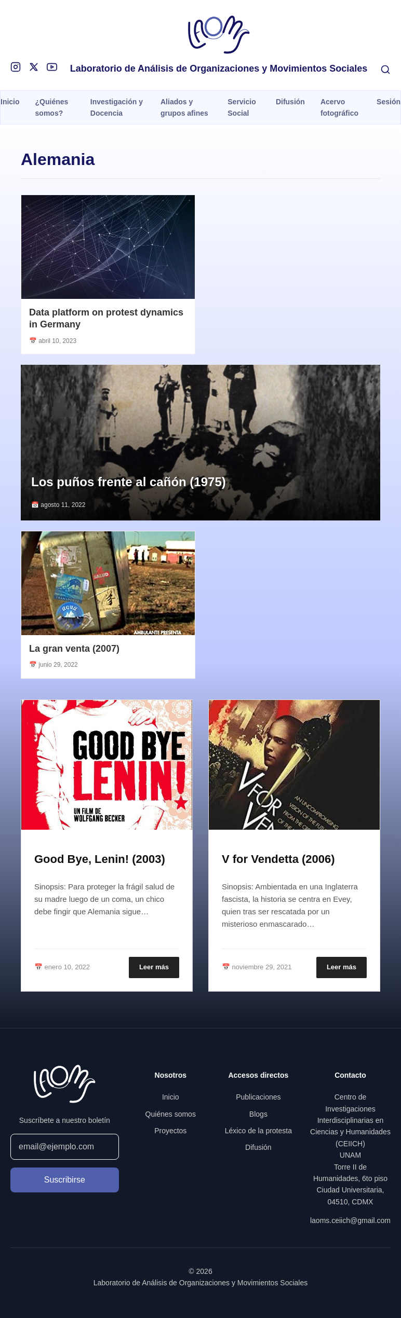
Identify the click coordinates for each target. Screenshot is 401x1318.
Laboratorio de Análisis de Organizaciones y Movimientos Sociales (219, 68)
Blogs (258, 1114)
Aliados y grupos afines (184, 107)
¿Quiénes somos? (52, 107)
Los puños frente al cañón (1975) (128, 482)
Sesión (388, 102)
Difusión (290, 102)
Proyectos (170, 1131)
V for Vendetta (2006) (278, 859)
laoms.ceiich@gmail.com (350, 1220)
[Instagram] (15, 67)
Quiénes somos (170, 1114)
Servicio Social (242, 107)
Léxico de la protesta (258, 1131)
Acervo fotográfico (339, 107)
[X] (34, 67)
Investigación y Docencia (116, 107)
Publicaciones (258, 1097)
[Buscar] (385, 69)
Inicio (10, 102)
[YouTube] (52, 67)
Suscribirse (64, 1179)
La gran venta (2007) (74, 648)
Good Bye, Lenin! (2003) (99, 859)
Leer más (154, 967)
